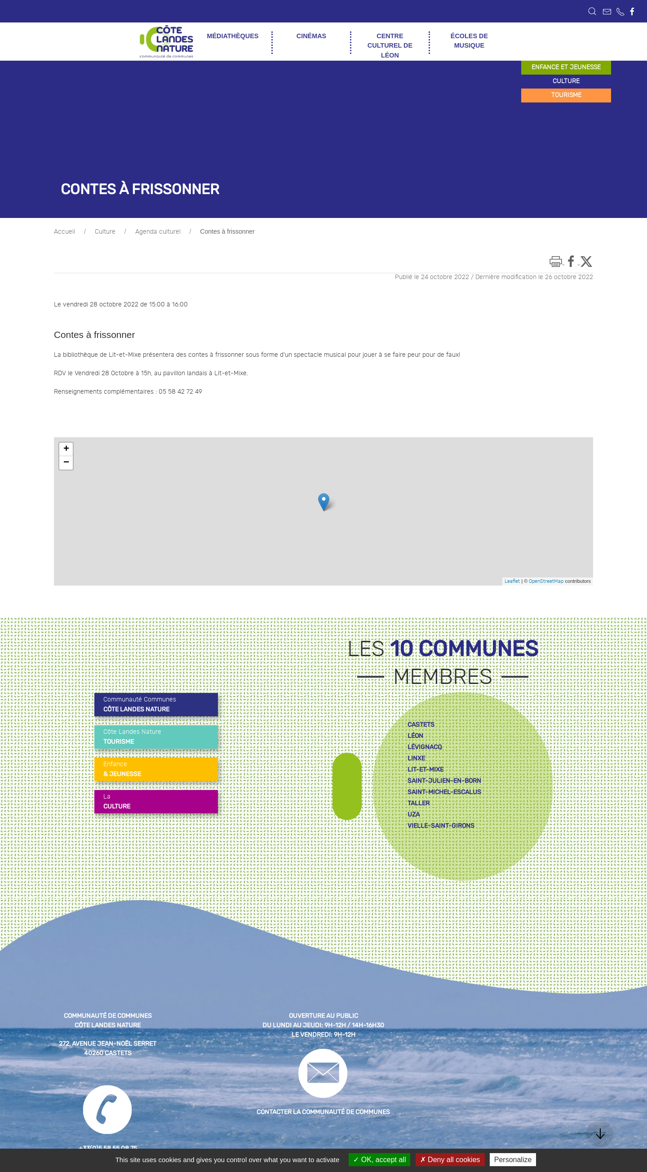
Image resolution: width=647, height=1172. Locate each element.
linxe (416, 758)
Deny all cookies (450, 1159)
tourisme (566, 95)
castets (421, 724)
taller (419, 803)
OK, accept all (379, 1159)
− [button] (66, 463)
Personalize (513, 1159)
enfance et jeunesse (566, 67)
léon (415, 736)
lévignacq (425, 747)
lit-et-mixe (425, 769)
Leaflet (512, 581)
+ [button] (66, 449)
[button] (592, 11)
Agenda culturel (158, 232)
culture (566, 81)
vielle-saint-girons (441, 826)
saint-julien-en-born (444, 781)
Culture (105, 232)
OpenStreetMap (546, 581)
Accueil (64, 232)
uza (414, 814)
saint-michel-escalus (444, 792)
